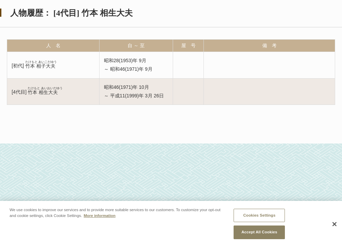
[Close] (334, 224)
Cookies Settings (259, 215)
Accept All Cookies (259, 232)
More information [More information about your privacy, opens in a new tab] (100, 216)
